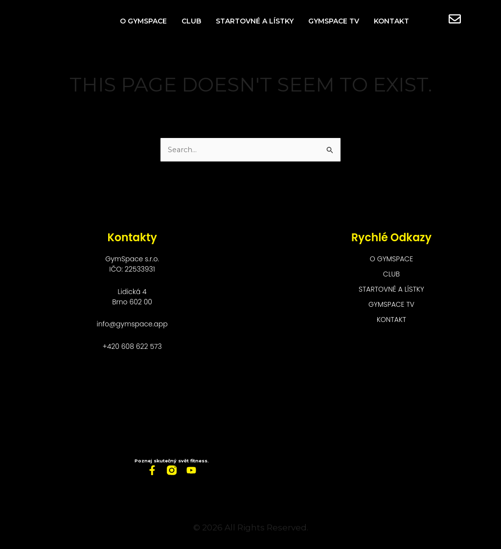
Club (191, 21)
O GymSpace (143, 21)
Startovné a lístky (255, 21)
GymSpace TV (333, 21)
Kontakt (391, 21)
